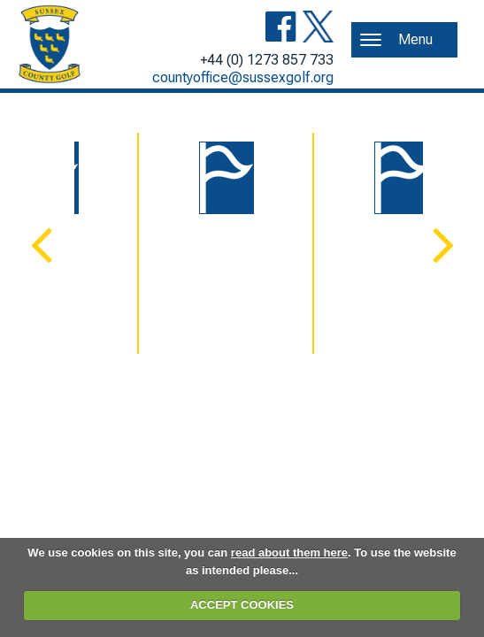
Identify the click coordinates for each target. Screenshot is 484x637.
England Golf (416, 276)
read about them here (289, 552)
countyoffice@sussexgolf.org (243, 77)
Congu (241, 276)
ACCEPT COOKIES (242, 604)
